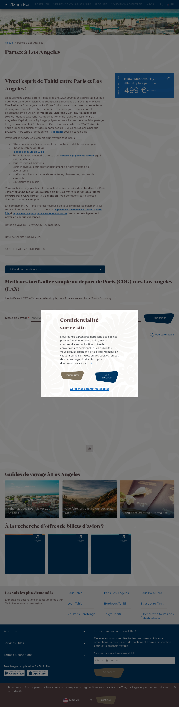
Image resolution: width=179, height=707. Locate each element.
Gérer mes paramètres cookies (89, 388)
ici (90, 364)
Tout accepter (108, 376)
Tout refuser (71, 376)
